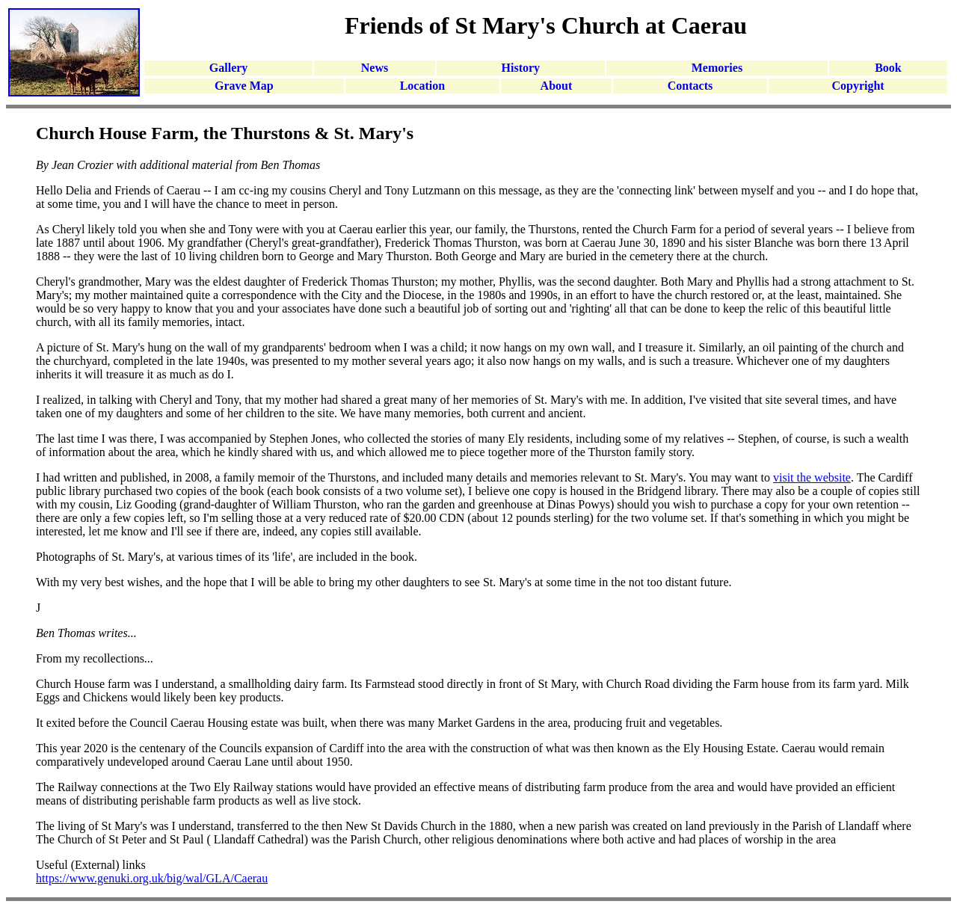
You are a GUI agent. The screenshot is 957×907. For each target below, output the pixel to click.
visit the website (812, 477)
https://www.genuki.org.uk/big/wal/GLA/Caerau (152, 878)
